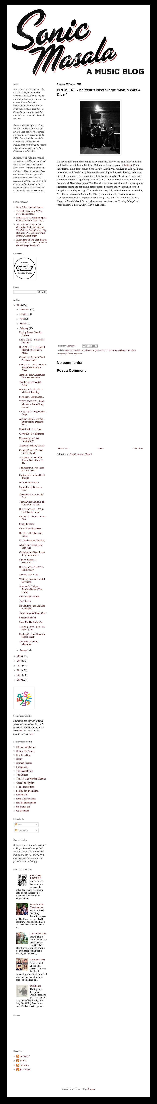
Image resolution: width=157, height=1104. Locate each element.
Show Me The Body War (30, 622)
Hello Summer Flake (29, 482)
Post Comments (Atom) (81, 454)
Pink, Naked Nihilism (29, 596)
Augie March (98, 350)
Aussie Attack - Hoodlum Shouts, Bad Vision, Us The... (31, 460)
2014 (19, 661)
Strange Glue (22, 767)
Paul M (23, 1060)
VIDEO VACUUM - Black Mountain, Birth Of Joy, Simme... (32, 404)
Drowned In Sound (25, 751)
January (24, 650)
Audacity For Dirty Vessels (32, 445)
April (22, 319)
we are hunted (23, 810)
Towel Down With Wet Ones (32, 613)
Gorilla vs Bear (23, 755)
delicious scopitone (25, 787)
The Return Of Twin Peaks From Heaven (31, 469)
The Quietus (22, 775)
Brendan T (25, 1056)
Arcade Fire (87, 350)
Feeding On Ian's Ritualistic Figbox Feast (32, 635)
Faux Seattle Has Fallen (30, 429)
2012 (19, 670)
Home (101, 448)
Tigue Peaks (25, 601)
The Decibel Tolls (24, 771)
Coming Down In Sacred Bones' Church (31, 451)
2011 (19, 675)
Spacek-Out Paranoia (29, 574)
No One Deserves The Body (32, 540)
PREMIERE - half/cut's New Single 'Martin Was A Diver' (32, 367)
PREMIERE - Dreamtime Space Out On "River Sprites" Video (31, 219)
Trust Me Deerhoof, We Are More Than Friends (29, 212)
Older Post (138, 448)
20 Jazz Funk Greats (25, 747)
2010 (19, 680)
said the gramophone (26, 802)
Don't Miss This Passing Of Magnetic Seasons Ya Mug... (32, 350)
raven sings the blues (26, 798)
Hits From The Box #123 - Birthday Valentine (31, 510)
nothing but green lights (27, 791)
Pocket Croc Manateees (30, 528)
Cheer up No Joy (38, 933)
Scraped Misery (26, 524)
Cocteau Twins (111, 350)
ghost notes (25, 1069)
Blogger (91, 1089)
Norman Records (24, 763)
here (20, 730)
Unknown (24, 1065)
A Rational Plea (37, 959)
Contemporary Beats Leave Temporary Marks (32, 553)
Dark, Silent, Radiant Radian (29, 207)
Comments (21, 830)
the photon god (23, 806)
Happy (19, 759)
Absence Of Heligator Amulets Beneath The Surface (30, 589)
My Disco (78, 354)
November (25, 309)
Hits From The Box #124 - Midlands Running (31, 391)
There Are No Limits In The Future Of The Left (32, 503)
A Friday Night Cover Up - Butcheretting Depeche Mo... (31, 422)
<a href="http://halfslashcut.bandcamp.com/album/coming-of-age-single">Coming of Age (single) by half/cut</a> (100, 304)
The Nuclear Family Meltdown (28, 643)
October (24, 314)
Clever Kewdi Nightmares (31, 434)
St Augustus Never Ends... (31, 397)
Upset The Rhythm (25, 783)
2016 (19, 305)
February (24, 328)
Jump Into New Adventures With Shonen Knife (32, 376)
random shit (22, 794)
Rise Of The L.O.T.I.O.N (36, 877)
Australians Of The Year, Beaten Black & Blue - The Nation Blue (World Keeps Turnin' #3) (31, 243)
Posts (19, 824)
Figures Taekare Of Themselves (28, 561)
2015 (19, 656)
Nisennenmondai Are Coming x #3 (29, 439)
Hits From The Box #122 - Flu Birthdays (31, 568)
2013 (19, 665)
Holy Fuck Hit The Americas (37, 906)
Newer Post (63, 448)
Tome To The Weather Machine (31, 779)
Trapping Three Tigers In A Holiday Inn (32, 628)
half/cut (128, 165)
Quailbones (35, 986)
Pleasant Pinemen (27, 617)
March (23, 323)
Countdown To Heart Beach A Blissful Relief (32, 358)
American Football (73, 350)
